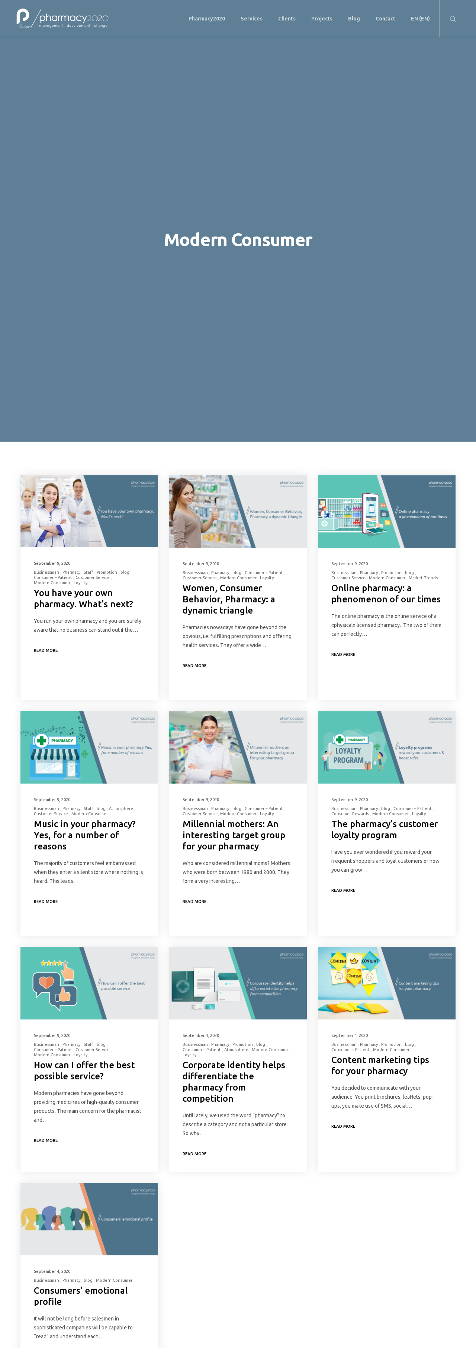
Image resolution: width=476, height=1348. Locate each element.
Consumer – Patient (53, 577)
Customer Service (92, 577)
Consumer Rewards (350, 813)
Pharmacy (71, 572)
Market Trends (423, 578)
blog (124, 572)
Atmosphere (121, 808)
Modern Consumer (52, 582)
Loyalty (80, 582)
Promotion (107, 572)
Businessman (46, 572)
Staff (88, 572)
